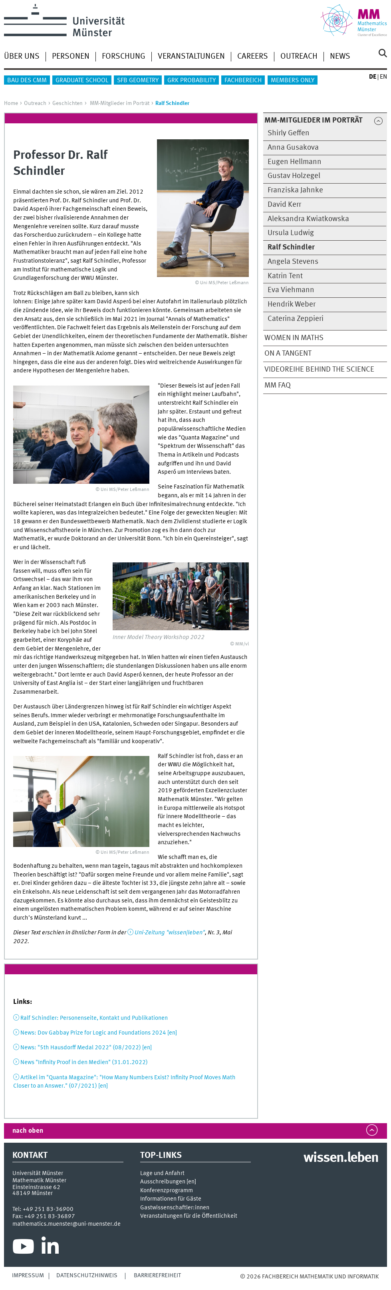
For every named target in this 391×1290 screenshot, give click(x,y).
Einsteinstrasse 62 (36, 1187)
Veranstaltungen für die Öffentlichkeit (188, 1216)
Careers (252, 57)
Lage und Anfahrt (162, 1174)
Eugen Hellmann (295, 162)
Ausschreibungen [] (168, 1182)
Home (11, 103)
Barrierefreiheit (157, 1275)
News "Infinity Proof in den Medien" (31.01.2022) (84, 1062)
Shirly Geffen (289, 133)
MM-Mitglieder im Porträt (119, 103)
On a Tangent (288, 353)
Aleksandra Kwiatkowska (308, 219)
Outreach (299, 57)
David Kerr (284, 204)
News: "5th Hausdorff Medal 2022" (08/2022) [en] (86, 1048)
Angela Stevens (293, 261)
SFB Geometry (138, 80)
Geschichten (67, 103)
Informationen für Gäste (170, 1199)
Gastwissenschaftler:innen (174, 1208)
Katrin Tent (285, 276)
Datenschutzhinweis (86, 1275)
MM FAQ (277, 385)
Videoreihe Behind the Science (319, 369)
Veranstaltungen (191, 57)
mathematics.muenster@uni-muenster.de (66, 1224)
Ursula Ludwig (291, 233)
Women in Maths (294, 338)
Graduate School (82, 80)
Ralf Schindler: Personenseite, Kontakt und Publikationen (94, 1018)
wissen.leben (341, 1158)
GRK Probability (191, 80)
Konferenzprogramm (166, 1191)
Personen (70, 57)
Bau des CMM (27, 80)
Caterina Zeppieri (296, 318)
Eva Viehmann (291, 290)
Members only (292, 80)
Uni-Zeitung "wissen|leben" (170, 933)
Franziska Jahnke (295, 190)
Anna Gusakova (293, 147)
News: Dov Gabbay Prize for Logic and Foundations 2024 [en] (98, 1033)
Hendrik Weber (292, 304)
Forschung (123, 57)
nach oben (27, 1131)
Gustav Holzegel (294, 176)
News (340, 57)
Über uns (22, 57)
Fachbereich (243, 80)
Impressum (28, 1275)
